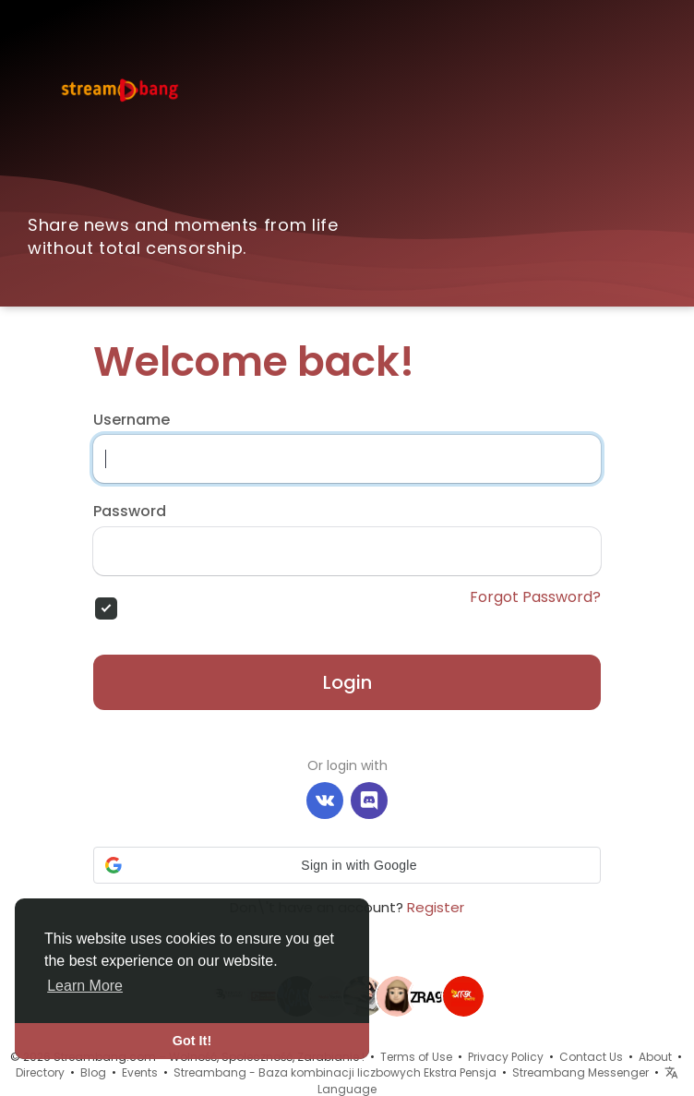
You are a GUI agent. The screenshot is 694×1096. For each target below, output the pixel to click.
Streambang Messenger (580, 1072)
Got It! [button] (192, 1040)
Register (435, 907)
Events (140, 1072)
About (655, 1057)
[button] (347, 865)
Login (347, 682)
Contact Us (591, 1057)
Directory (40, 1072)
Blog (93, 1072)
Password (129, 511)
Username (131, 420)
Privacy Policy (506, 1057)
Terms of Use (416, 1057)
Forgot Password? (535, 597)
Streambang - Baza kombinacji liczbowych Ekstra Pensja (335, 1072)
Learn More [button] (85, 986)
